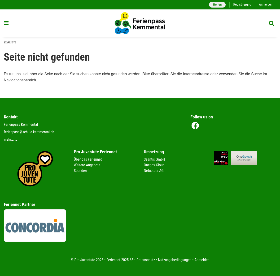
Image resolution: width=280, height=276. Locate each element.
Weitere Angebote (87, 165)
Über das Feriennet (88, 159)
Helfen (217, 5)
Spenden (80, 170)
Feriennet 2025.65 (119, 260)
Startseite (10, 42)
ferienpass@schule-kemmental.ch (29, 132)
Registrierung (242, 5)
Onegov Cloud (154, 165)
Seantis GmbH (154, 159)
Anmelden (265, 5)
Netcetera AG (154, 170)
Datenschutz (145, 260)
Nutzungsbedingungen (174, 260)
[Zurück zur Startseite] (140, 23)
